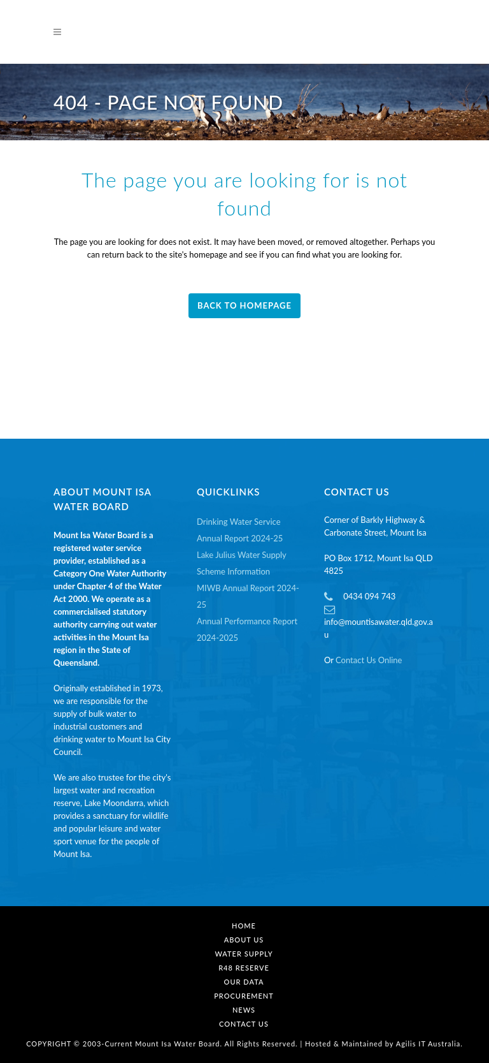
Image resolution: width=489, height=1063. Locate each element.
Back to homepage (244, 305)
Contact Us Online (369, 660)
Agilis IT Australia (428, 1043)
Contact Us (244, 1024)
